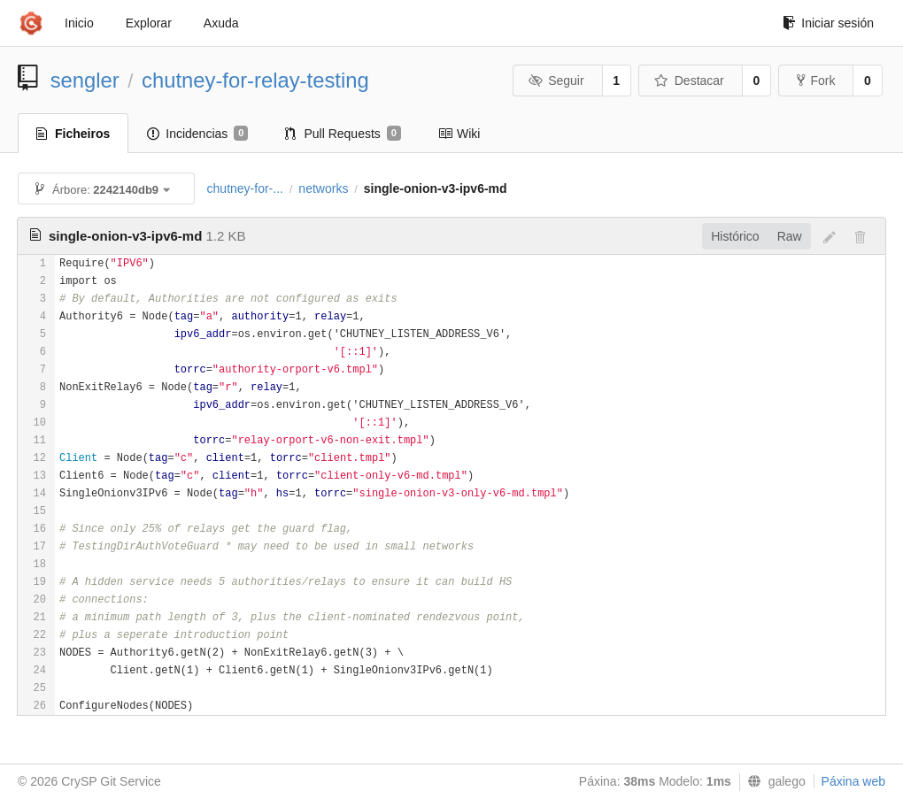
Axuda (221, 23)
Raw (789, 236)
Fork (816, 80)
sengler (85, 80)
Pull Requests (343, 134)
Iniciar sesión (828, 23)
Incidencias (197, 134)
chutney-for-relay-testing (255, 80)
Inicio (79, 23)
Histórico (735, 236)
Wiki (459, 134)
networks (323, 188)
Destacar (689, 80)
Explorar (149, 23)
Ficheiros (73, 134)
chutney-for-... (245, 188)
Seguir (556, 80)
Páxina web (853, 781)
